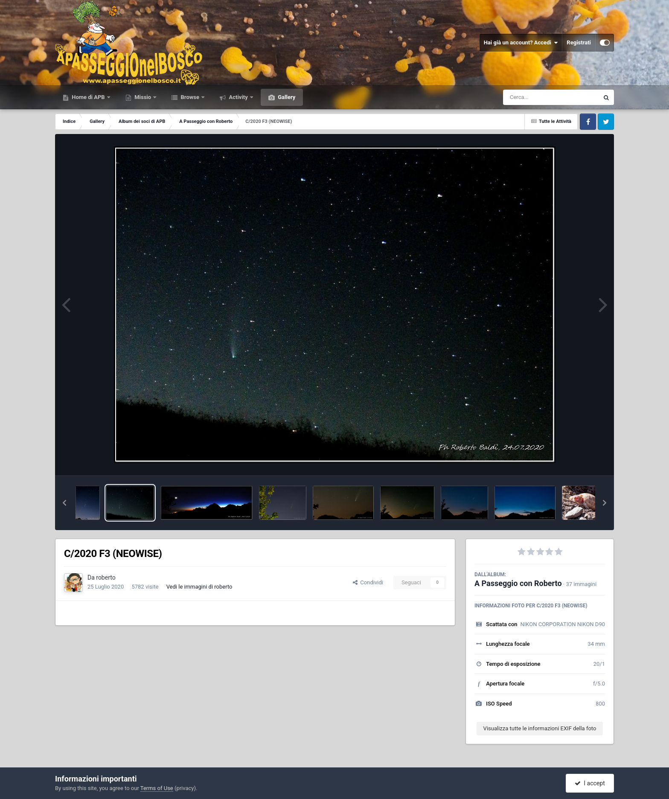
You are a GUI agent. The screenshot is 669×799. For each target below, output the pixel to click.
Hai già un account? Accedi (521, 43)
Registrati (579, 42)
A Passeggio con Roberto (518, 583)
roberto (105, 577)
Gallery (285, 97)
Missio (142, 97)
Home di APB (88, 97)
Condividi (368, 582)
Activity (238, 97)
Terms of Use (156, 788)
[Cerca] (532, 97)
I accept (590, 783)
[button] (64, 502)
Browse (190, 97)
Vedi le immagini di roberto (199, 586)
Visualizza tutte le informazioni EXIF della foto (539, 728)
